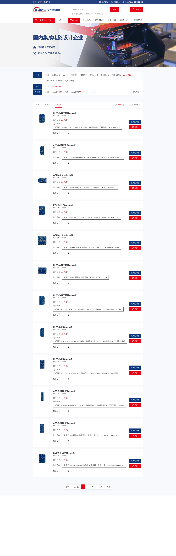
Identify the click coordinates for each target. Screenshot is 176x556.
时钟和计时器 (70, 81)
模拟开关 (89, 14)
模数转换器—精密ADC (54, 81)
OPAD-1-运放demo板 (63, 235)
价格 (46, 105)
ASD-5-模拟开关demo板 (64, 391)
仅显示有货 (136, 105)
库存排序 (58, 105)
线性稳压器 (99, 14)
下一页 (99, 487)
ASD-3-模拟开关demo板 (64, 423)
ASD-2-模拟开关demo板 (64, 146)
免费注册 (47, 2)
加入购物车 (135, 122)
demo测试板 (128, 75)
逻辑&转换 (94, 75)
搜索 (114, 9)
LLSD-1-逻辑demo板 (62, 359)
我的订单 (99, 20)
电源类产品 (116, 75)
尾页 (108, 487)
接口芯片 (83, 75)
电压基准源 (105, 75)
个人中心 (86, 20)
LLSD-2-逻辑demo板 (62, 327)
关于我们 (111, 20)
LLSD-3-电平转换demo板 (65, 295)
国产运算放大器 (77, 14)
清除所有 (135, 92)
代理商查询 (137, 20)
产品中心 (74, 20)
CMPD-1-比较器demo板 (64, 453)
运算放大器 (56, 75)
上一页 (76, 487)
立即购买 (135, 127)
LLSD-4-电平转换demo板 (65, 265)
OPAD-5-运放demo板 (63, 175)
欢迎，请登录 (38, 2)
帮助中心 (124, 20)
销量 (37, 105)
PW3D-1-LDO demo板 (63, 205)
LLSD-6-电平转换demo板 (65, 113)
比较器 (65, 75)
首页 (61, 20)
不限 (47, 75)
